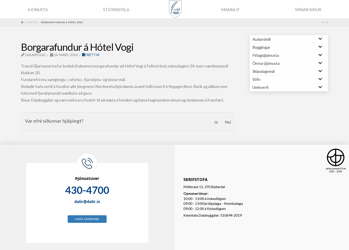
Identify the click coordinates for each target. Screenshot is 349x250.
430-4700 (87, 190)
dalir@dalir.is (87, 201)
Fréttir (90, 55)
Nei (228, 122)
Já (216, 122)
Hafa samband (87, 219)
